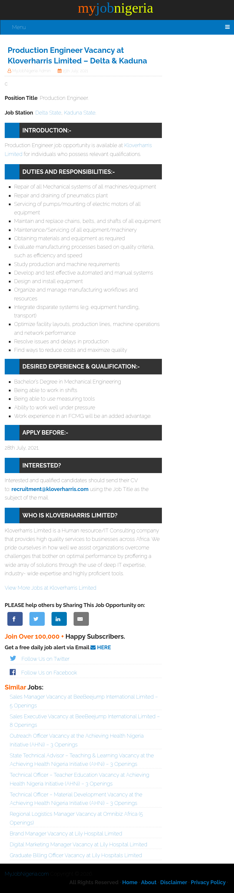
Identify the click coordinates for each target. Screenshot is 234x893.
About (148, 882)
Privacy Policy (208, 882)
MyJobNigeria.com (27, 874)
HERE (100, 647)
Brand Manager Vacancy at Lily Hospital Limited (66, 833)
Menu (19, 27)
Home (129, 882)
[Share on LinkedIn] (59, 619)
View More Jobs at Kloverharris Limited (50, 588)
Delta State (48, 113)
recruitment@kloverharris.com (50, 489)
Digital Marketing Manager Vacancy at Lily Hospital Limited (78, 844)
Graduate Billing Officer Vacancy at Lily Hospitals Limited (76, 855)
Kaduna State (79, 113)
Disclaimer (173, 882)
